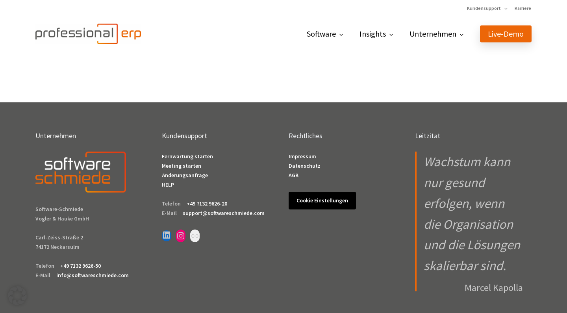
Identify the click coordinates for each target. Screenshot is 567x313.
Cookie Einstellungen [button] (322, 200)
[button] (17, 295)
